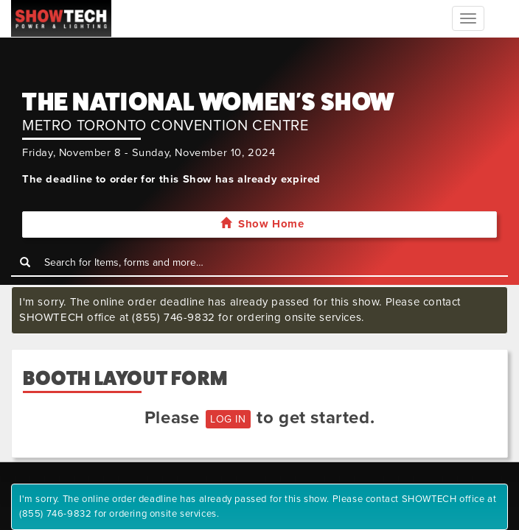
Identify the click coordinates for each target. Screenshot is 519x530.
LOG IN (228, 419)
